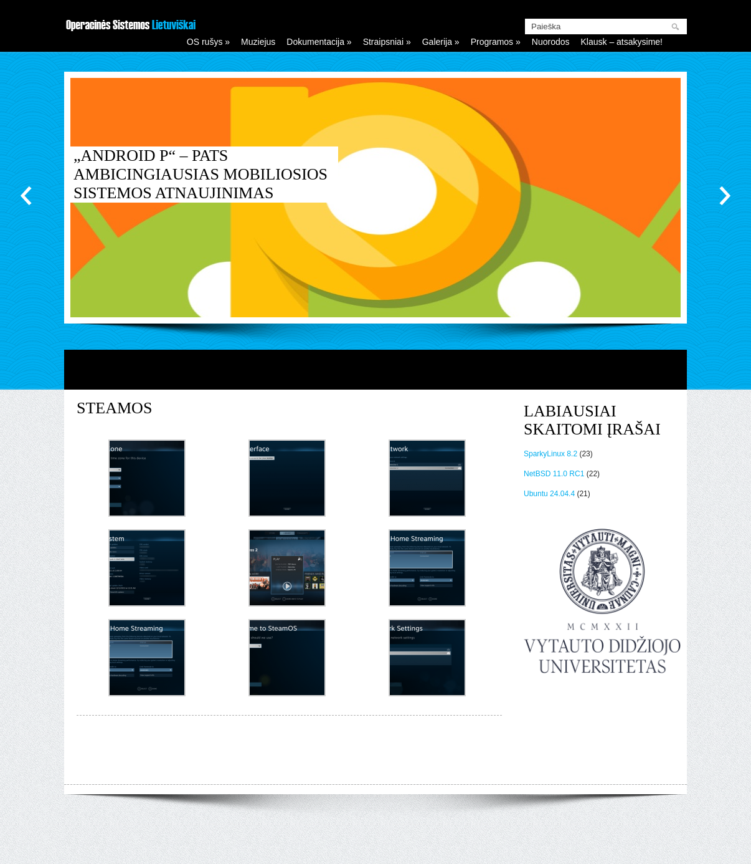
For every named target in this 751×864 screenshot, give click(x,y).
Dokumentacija (318, 42)
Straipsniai (387, 42)
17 (660, 300)
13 (615, 300)
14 (626, 300)
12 (604, 300)
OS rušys (208, 42)
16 (649, 300)
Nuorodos (551, 42)
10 (582, 300)
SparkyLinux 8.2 (550, 453)
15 (638, 300)
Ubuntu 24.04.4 (549, 493)
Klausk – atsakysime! (622, 42)
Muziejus (258, 42)
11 (593, 300)
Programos (496, 42)
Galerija (441, 42)
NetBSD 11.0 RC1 (554, 473)
